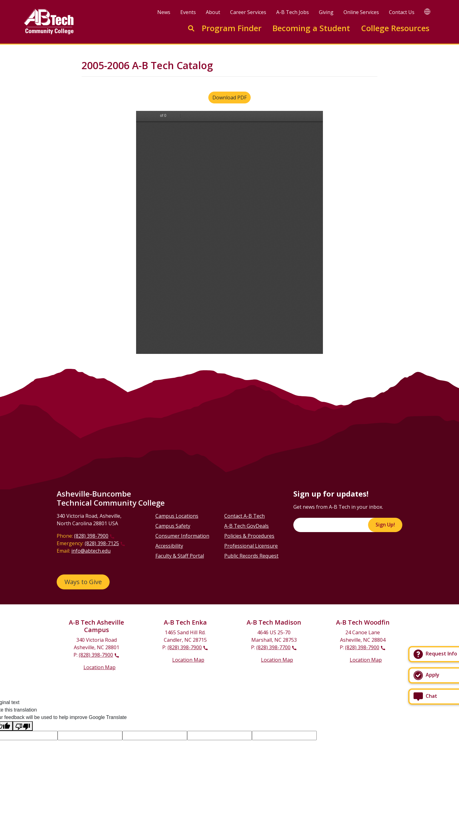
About (213, 12)
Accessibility (169, 545)
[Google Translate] (427, 11)
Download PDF (229, 97)
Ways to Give (83, 582)
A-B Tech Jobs (292, 12)
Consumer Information (182, 535)
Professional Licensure (251, 545)
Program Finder (232, 28)
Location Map (99, 667)
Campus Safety (172, 525)
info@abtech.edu (91, 550)
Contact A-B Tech (244, 515)
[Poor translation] (23, 726)
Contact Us (401, 12)
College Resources (395, 28)
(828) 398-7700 (273, 647)
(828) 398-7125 (102, 543)
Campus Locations (176, 515)
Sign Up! (385, 524)
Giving (326, 12)
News (163, 12)
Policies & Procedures (249, 535)
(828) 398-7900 (91, 535)
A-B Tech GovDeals (246, 525)
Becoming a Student (311, 28)
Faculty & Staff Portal (179, 555)
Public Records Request (251, 555)
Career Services (248, 12)
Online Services (361, 12)
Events (188, 12)
